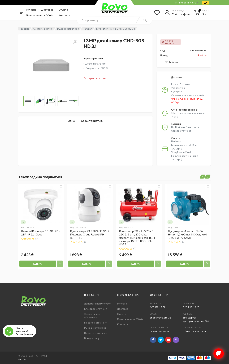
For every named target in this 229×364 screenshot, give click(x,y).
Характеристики (92, 120)
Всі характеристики (95, 78)
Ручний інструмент (95, 327)
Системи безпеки (43, 28)
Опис (71, 120)
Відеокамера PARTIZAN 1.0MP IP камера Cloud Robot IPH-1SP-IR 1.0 (89, 234)
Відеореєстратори (68, 28)
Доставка (47, 9)
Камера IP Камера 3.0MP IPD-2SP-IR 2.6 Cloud (40, 233)
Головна (31, 9)
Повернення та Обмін (39, 15)
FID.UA (22, 359)
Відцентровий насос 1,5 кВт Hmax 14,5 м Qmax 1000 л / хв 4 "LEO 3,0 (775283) (187, 234)
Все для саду (91, 338)
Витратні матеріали (95, 332)
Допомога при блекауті (97, 303)
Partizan (87, 28)
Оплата (63, 9)
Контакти (64, 15)
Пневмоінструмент (95, 322)
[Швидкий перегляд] (61, 186)
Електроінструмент (95, 308)
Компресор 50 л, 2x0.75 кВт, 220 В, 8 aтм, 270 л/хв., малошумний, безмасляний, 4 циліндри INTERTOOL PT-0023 (137, 238)
